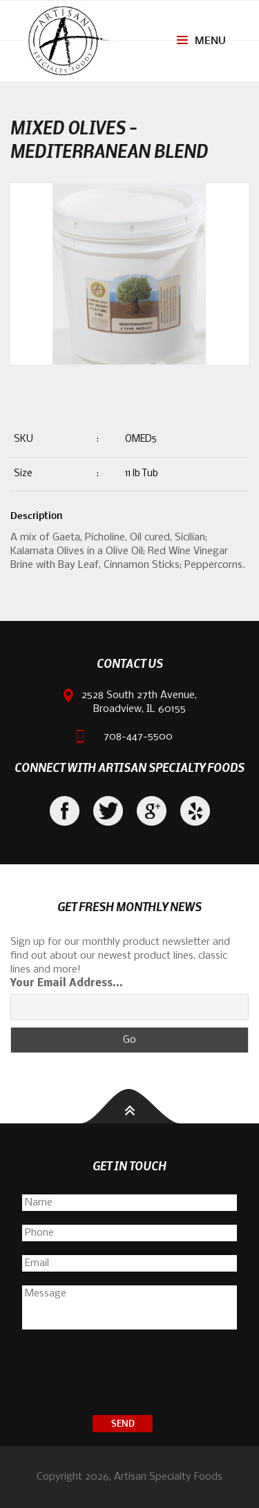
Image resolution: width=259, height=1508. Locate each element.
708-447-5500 (138, 736)
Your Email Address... (66, 983)
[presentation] (130, 1374)
